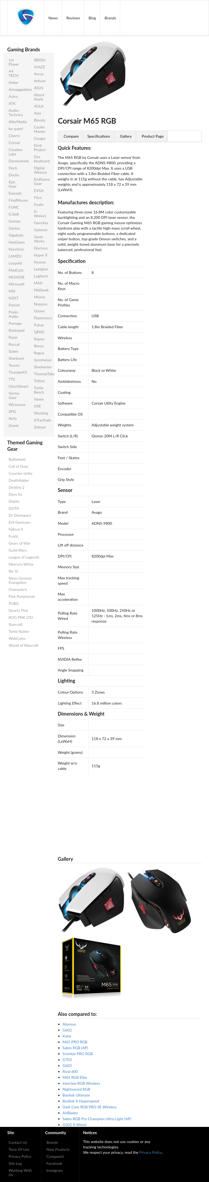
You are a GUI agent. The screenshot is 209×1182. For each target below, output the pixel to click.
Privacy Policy (20, 1156)
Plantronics (42, 318)
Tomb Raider (19, 631)
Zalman (40, 427)
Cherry (14, 135)
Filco (38, 197)
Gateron (40, 229)
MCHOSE (17, 277)
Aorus (39, 74)
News (53, 18)
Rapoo (39, 339)
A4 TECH (13, 73)
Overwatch (18, 589)
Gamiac (15, 221)
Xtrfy (13, 418)
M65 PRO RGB (74, 1042)
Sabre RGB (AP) (75, 1047)
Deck (13, 168)
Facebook (54, 1163)
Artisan (40, 80)
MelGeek (41, 290)
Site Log (15, 1163)
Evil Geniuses (19, 522)
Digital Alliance (40, 170)
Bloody (39, 120)
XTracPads (42, 420)
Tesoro (14, 365)
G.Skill (14, 214)
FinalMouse (17, 200)
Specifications (98, 136)
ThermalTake (42, 374)
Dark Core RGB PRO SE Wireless (89, 1107)
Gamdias (41, 222)
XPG (12, 411)
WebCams (17, 638)
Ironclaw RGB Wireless (81, 1083)
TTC (12, 379)
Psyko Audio (13, 314)
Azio (37, 113)
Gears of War (19, 543)
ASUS (38, 87)
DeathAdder (19, 480)
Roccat (14, 344)
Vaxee (39, 399)
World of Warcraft (23, 645)
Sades (13, 351)
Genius (14, 228)
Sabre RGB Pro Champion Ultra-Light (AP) (96, 1118)
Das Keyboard (42, 158)
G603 (67, 1065)
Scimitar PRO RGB (77, 1053)
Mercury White (21, 564)
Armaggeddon (17, 89)
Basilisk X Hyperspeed (80, 1101)
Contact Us (18, 1142)
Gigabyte (16, 235)
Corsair (14, 142)
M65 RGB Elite (74, 1077)
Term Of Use (19, 1149)
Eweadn (15, 193)
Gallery (126, 136)
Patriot (14, 305)
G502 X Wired (74, 1124)
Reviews (73, 18)
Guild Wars (18, 550)
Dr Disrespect (20, 515)
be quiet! (16, 128)
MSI (12, 291)
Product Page (153, 136)
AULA (39, 106)
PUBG (14, 603)
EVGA (39, 190)
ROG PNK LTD (21, 617)
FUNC (14, 207)
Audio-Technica (16, 112)
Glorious (41, 248)
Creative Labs (15, 151)
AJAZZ (39, 67)
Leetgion (41, 269)
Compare (71, 136)
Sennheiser (42, 360)
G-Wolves (40, 213)
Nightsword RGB (76, 1089)
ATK (12, 103)
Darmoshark (17, 161)
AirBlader (70, 1112)
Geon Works (39, 238)
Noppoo (40, 304)
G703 (67, 1059)
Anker (13, 82)
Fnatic (39, 204)
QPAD (39, 332)
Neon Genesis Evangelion (20, 580)
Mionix (39, 297)
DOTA (14, 508)
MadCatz (16, 270)
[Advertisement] (130, 811)
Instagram (55, 1170)
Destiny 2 (16, 487)
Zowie (14, 425)
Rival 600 (70, 1071)
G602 (67, 1030)
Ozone (39, 311)
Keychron (16, 249)
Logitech (41, 276)
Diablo (14, 501)
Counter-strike (21, 473)
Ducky (14, 175)
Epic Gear (13, 184)
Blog (92, 18)
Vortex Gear (14, 395)
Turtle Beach (39, 389)
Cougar (40, 138)
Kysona (40, 262)
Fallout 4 (16, 529)
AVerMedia (17, 121)
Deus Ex (15, 494)
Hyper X (40, 255)
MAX (38, 283)
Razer (13, 337)
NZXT (13, 298)
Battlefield (17, 459)
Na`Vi (13, 571)
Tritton (39, 380)
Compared (55, 1156)
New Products (58, 1149)
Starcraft (16, 624)
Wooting (41, 413)
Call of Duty (18, 466)
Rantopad (16, 330)
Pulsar (39, 325)
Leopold (15, 263)
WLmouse (17, 404)
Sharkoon (16, 358)
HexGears (17, 242)
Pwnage (15, 323)
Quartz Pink (18, 610)
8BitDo (40, 60)
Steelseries (42, 367)
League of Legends (24, 557)
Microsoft (16, 284)
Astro (13, 96)
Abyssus (69, 1024)
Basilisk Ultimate (76, 1095)
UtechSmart (17, 386)
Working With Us (20, 1172)
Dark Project (39, 147)
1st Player (14, 62)
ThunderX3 (17, 372)
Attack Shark (39, 96)
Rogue (39, 353)
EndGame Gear (42, 181)
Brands (110, 18)
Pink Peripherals (22, 596)
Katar (66, 1036)
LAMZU (15, 256)
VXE (37, 406)
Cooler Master (39, 129)
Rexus (39, 346)
